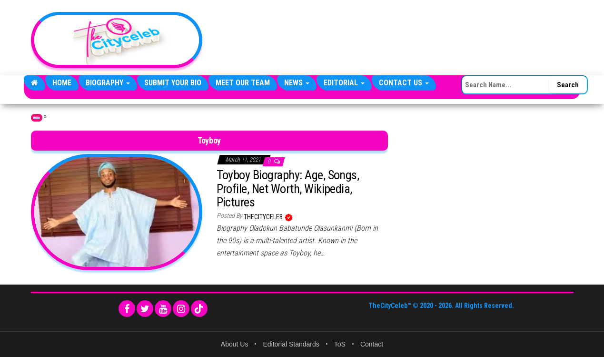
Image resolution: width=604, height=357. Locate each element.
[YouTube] (163, 308)
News (296, 82)
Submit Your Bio (172, 82)
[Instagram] (181, 308)
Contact (371, 344)
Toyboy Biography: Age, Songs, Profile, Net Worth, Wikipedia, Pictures (288, 188)
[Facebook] (127, 308)
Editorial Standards (291, 344)
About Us (234, 344)
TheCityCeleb (264, 217)
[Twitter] (145, 308)
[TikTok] (199, 308)
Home (61, 82)
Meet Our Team (243, 82)
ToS (340, 344)
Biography (108, 82)
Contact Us (404, 82)
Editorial (344, 82)
